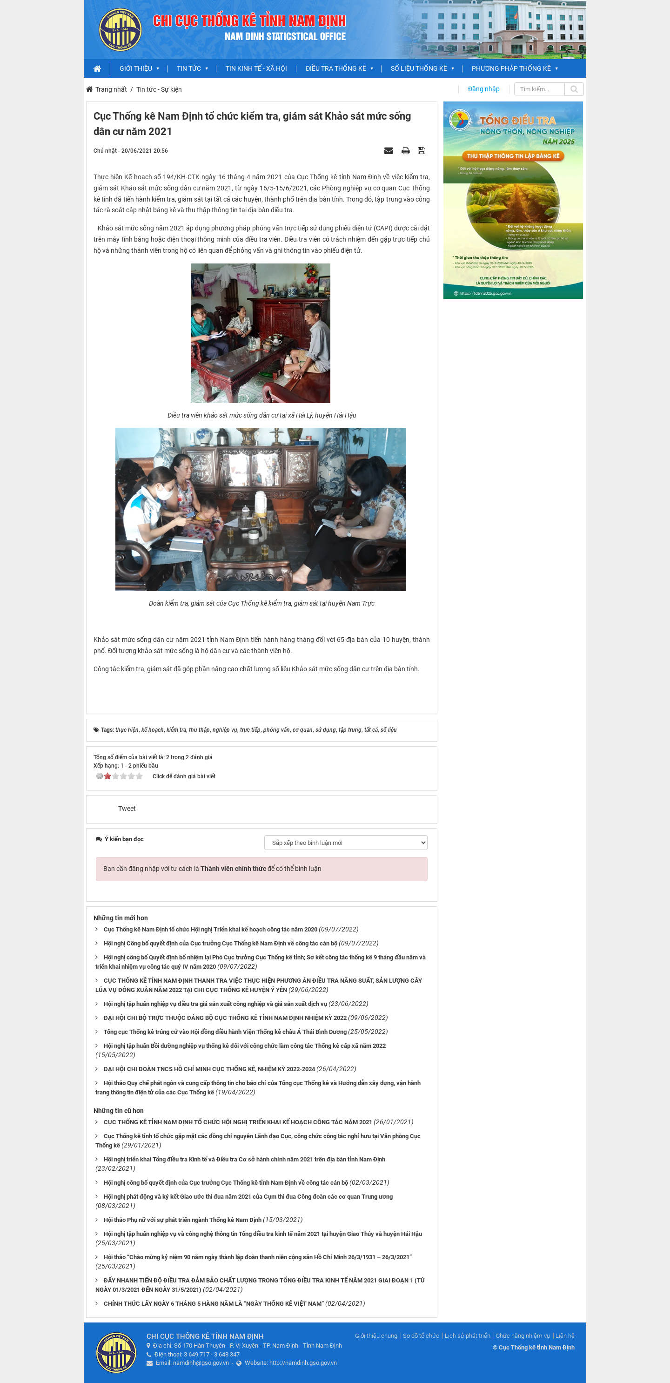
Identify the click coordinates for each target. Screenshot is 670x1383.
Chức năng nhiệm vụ (523, 1335)
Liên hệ (565, 1335)
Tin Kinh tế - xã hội (256, 68)
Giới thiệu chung (376, 1335)
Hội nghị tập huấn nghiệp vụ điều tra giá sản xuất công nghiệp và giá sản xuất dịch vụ (215, 1003)
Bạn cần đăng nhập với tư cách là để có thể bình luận (212, 868)
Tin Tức (189, 68)
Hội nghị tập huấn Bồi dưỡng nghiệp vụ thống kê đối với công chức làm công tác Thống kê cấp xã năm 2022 (245, 1045)
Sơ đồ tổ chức (421, 1335)
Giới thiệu (136, 68)
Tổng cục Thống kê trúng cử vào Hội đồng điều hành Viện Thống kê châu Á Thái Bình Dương (225, 1031)
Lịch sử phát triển (467, 1335)
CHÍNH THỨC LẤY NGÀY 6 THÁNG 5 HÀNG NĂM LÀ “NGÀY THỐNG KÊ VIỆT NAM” (214, 1303)
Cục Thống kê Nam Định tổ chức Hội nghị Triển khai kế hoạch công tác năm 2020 (210, 929)
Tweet (127, 808)
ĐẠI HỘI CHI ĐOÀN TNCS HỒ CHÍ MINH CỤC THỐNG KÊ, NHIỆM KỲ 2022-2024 (209, 1069)
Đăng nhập (484, 89)
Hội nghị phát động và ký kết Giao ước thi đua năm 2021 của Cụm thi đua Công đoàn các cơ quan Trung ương (248, 1196)
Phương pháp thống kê (511, 68)
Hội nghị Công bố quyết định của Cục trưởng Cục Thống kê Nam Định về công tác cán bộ (220, 943)
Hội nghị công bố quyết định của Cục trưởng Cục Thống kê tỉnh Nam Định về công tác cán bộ (226, 1182)
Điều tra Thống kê (336, 68)
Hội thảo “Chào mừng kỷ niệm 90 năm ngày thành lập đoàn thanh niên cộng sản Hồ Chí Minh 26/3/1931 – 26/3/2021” (258, 1257)
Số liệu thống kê (419, 68)
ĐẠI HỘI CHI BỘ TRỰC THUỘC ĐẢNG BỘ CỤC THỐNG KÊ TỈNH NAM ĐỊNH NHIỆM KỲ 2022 (225, 1017)
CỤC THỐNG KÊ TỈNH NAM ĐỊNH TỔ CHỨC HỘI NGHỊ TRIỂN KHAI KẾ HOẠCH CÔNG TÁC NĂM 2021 (238, 1122)
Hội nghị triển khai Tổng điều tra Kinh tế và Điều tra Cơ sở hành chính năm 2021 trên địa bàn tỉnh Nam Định (244, 1159)
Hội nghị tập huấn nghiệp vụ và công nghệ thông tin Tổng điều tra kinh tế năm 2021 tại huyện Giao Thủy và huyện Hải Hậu (263, 1233)
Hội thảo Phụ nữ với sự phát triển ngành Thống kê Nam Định (182, 1219)
